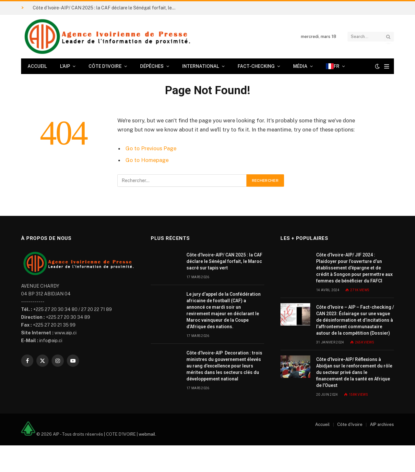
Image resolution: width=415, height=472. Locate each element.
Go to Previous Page (150, 148)
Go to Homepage (147, 160)
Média (300, 66)
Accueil (37, 66)
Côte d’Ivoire (105, 66)
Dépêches (152, 66)
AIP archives (382, 424)
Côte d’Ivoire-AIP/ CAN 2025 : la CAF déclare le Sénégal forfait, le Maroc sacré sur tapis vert (106, 7)
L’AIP (65, 66)
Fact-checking (256, 66)
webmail (147, 434)
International (200, 66)
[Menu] (386, 66)
